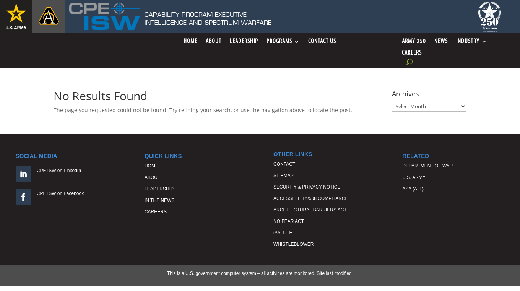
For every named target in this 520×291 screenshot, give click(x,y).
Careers (412, 53)
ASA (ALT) (413, 189)
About (213, 42)
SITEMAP (283, 175)
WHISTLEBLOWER (293, 244)
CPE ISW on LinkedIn (59, 170)
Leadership (244, 42)
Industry (467, 42)
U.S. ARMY (414, 177)
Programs (279, 42)
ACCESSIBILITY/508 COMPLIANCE (310, 198)
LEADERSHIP (159, 189)
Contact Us (322, 42)
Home (190, 42)
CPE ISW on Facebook (60, 193)
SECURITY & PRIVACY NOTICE (306, 187)
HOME (151, 166)
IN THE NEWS (159, 200)
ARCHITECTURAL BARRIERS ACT (310, 210)
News (441, 42)
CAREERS (156, 212)
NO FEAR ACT (288, 221)
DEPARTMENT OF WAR (427, 166)
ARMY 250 (414, 42)
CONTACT (284, 164)
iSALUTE (282, 233)
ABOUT (152, 177)
